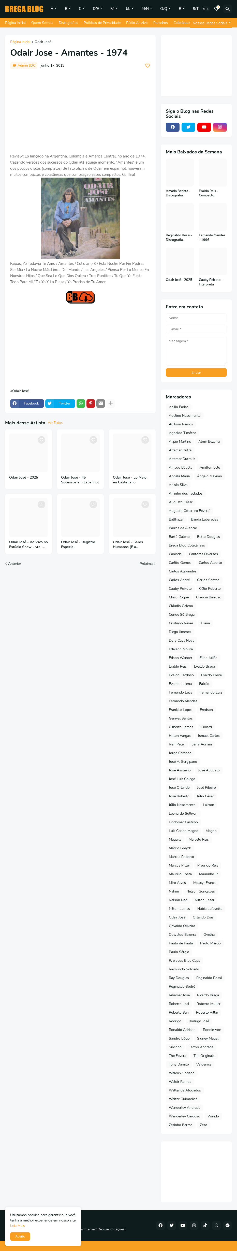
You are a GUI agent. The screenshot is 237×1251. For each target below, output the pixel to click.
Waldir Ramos (180, 1081)
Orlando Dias (203, 917)
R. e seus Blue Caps (184, 960)
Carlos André (179, 580)
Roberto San (179, 1012)
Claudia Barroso (208, 597)
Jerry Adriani (202, 744)
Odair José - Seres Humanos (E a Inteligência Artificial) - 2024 (131, 545)
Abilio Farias (178, 407)
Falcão (204, 683)
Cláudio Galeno (181, 605)
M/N (145, 8)
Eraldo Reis (178, 666)
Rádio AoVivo (137, 22)
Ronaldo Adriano (182, 1029)
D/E (96, 8)
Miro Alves (177, 882)
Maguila (175, 839)
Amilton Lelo (210, 467)
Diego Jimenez (180, 631)
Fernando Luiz (211, 692)
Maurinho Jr (208, 874)
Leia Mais (17, 1225)
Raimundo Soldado (184, 969)
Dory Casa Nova (181, 640)
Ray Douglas (179, 977)
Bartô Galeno (179, 536)
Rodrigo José (199, 1021)
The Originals (204, 1055)
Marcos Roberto (181, 856)
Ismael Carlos (209, 735)
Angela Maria (179, 476)
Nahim (174, 891)
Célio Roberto (210, 588)
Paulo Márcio (210, 943)
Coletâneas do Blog (188, 22)
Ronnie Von (212, 1029)
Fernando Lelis (180, 692)
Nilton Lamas (179, 908)
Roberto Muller (208, 1003)
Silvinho (175, 1047)
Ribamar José (179, 995)
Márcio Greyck (180, 848)
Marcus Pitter (179, 865)
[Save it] (148, 65)
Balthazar (176, 519)
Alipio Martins (180, 441)
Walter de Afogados (185, 1090)
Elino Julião (208, 657)
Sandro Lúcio (179, 1038)
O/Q (163, 8)
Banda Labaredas (204, 519)
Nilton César (204, 900)
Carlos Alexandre (182, 571)
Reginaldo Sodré (182, 986)
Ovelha (209, 934)
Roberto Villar (207, 1012)
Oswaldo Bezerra (182, 934)
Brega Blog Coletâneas (187, 545)
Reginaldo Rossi (209, 977)
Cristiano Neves (181, 623)
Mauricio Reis (207, 865)
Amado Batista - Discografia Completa (178, 193)
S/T (196, 8)
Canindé (175, 554)
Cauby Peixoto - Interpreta (211, 282)
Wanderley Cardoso (184, 1116)
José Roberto (179, 796)
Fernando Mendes (183, 701)
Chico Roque (179, 597)
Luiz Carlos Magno (183, 830)
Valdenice (203, 1064)
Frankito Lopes (180, 709)
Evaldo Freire (211, 675)
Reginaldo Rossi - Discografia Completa (179, 237)
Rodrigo (175, 1021)
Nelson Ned (178, 900)
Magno (211, 830)
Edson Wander (180, 657)
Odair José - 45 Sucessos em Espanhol (80, 480)
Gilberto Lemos (181, 727)
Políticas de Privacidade (102, 22)
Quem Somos (42, 22)
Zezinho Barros (180, 1125)
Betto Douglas (208, 536)
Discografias (68, 22)
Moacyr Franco (204, 882)
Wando (213, 1116)
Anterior (14, 563)
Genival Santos (181, 718)
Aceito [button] (20, 1236)
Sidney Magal (207, 1038)
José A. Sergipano (183, 761)
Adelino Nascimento (185, 415)
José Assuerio (180, 770)
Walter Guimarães (183, 1099)
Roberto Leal (179, 1003)
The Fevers (177, 1055)
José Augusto (209, 770)
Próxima (146, 563)
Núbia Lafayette (209, 908)
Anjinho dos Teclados (186, 493)
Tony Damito (179, 1064)
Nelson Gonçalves (200, 891)
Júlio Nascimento (182, 804)
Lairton (208, 804)
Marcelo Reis (199, 839)
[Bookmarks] (216, 9)
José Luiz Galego (182, 779)
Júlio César (205, 796)
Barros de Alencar (183, 528)
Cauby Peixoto (180, 588)
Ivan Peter (177, 744)
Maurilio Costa (180, 874)
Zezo (203, 1125)
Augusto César (180, 502)
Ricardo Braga (208, 995)
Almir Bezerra (209, 441)
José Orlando (179, 787)
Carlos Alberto (210, 562)
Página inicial (20, 42)
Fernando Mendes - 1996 (212, 237)
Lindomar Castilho (183, 822)
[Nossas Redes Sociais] (211, 23)
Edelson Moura (181, 649)
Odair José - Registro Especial (78, 544)
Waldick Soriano (182, 1073)
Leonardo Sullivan (183, 813)
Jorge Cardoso (180, 753)
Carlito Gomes (180, 562)
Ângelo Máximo (209, 476)
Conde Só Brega (182, 614)
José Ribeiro (206, 787)
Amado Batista (180, 467)
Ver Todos (55, 423)
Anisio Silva (178, 484)
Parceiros (160, 22)
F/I (112, 8)
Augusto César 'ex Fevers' (189, 510)
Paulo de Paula (181, 943)
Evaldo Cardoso (181, 675)
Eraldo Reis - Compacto (208, 193)
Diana (205, 623)
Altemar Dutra (180, 450)
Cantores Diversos (203, 554)
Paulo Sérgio (179, 952)
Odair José (43, 42)
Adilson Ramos (181, 424)
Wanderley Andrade (184, 1107)
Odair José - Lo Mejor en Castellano (130, 480)
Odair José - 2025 (23, 477)
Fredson (206, 709)
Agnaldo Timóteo (182, 432)
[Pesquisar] (227, 9)
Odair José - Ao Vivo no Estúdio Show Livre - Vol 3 (28, 545)
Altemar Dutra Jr (182, 458)
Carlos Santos (208, 580)
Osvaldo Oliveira (182, 926)
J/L (128, 8)
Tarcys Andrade (201, 1047)
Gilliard (206, 727)
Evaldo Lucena (180, 683)
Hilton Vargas (180, 735)
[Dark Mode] (205, 8)
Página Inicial (15, 22)
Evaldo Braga (204, 666)
